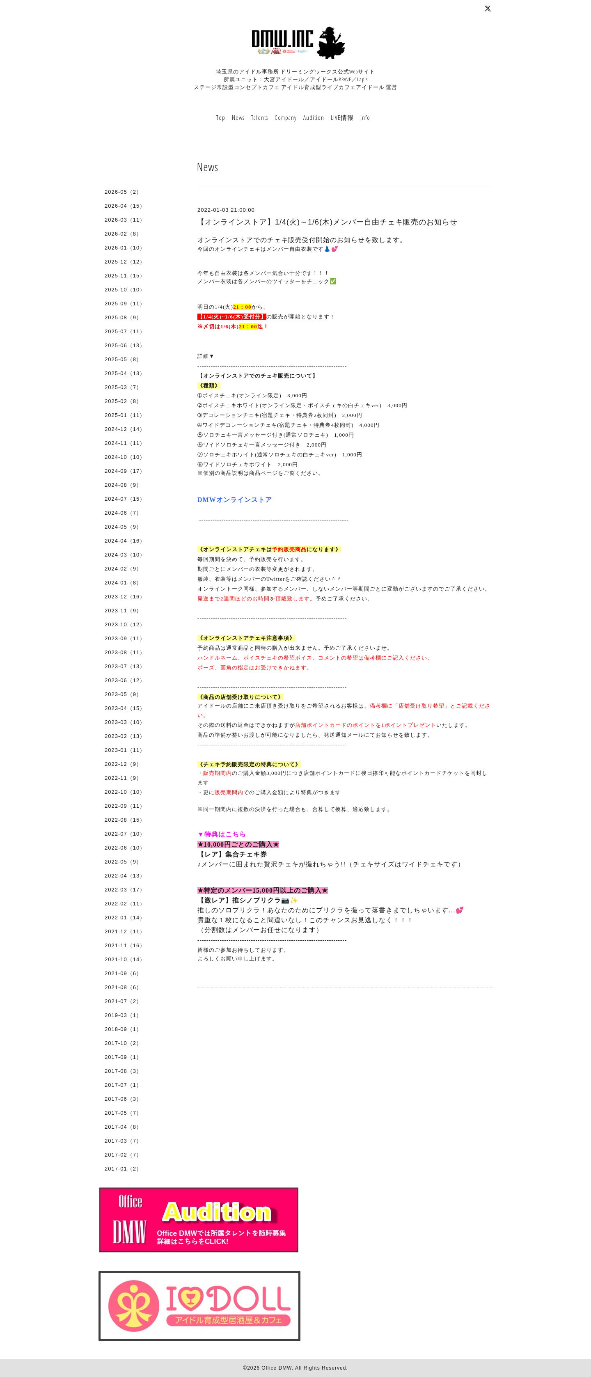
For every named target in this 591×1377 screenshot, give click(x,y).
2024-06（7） (123, 513)
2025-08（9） (123, 317)
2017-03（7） (123, 1141)
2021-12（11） (125, 931)
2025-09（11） (125, 303)
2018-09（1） (123, 1029)
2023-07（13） (125, 666)
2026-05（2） (123, 192)
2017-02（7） (123, 1155)
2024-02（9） (123, 569)
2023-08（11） (125, 652)
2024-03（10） (125, 555)
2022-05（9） (123, 862)
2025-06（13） (125, 345)
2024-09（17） (125, 471)
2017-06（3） (123, 1099)
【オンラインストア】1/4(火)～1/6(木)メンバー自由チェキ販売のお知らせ (327, 222)
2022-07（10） (125, 834)
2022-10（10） (125, 792)
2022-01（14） (125, 917)
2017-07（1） (123, 1085)
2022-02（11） (125, 903)
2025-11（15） (125, 276)
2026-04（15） (125, 206)
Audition (313, 117)
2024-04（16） (125, 541)
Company (286, 117)
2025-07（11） (125, 331)
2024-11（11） (125, 443)
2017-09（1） (123, 1057)
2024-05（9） (123, 527)
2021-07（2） (123, 1001)
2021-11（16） (125, 945)
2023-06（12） (125, 680)
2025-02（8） (123, 401)
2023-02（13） (125, 736)
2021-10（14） (125, 959)
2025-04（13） (125, 373)
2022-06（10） (125, 848)
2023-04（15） (125, 708)
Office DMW (276, 1368)
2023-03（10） (125, 722)
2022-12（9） (123, 764)
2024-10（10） (125, 457)
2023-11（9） (123, 610)
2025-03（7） (123, 387)
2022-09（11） (125, 806)
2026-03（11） (125, 220)
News (238, 117)
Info (365, 117)
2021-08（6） (123, 987)
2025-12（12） (125, 262)
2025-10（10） (125, 289)
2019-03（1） (123, 1015)
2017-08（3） (123, 1071)
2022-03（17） (125, 890)
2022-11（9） (123, 778)
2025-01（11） (125, 415)
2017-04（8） (123, 1127)
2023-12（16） (125, 596)
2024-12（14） (125, 429)
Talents (259, 117)
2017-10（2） (123, 1043)
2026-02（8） (123, 234)
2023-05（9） (123, 694)
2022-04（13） (125, 876)
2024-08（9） (123, 485)
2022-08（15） (125, 820)
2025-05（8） (123, 359)
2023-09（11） (125, 638)
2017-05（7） (123, 1113)
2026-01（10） (125, 248)
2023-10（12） (125, 624)
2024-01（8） (123, 583)
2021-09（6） (123, 973)
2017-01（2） (123, 1169)
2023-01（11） (125, 750)
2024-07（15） (125, 499)
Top (220, 117)
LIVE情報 (342, 117)
